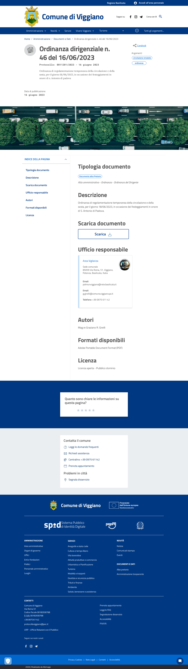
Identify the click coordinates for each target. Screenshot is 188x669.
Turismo (71, 569)
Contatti (28, 600)
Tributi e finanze (75, 582)
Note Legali (90, 659)
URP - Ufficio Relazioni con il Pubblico (41, 629)
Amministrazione (41, 39)
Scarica (103, 234)
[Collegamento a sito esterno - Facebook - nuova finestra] (130, 16)
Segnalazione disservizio (111, 614)
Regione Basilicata (116, 3)
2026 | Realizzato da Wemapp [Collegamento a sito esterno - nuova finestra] (38, 666)
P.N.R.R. (103, 623)
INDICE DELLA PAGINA (38, 159)
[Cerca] (160, 16)
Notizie (120, 546)
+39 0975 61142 (31, 619)
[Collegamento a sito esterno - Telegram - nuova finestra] (141, 16)
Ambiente (72, 587)
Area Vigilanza (90, 261)
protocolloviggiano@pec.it (36, 624)
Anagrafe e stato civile (78, 546)
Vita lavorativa (74, 555)
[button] (149, 3)
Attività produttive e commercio (82, 560)
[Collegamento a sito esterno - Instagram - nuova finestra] (135, 16)
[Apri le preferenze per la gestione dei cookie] (8, 661)
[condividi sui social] (139, 45)
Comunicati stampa (126, 550)
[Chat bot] (180, 661)
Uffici (26, 555)
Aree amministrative (33, 546)
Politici (27, 564)
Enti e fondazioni (31, 559)
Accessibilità (105, 619)
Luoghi (27, 573)
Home (27, 39)
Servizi (71, 540)
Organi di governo (32, 550)
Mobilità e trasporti (76, 573)
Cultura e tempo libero (78, 551)
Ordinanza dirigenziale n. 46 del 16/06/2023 (96, 39)
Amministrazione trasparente (130, 574)
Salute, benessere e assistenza (82, 591)
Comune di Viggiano (73, 16)
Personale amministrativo (36, 568)
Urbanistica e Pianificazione (80, 564)
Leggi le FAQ (105, 610)
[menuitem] (102, 30)
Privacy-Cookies (75, 659)
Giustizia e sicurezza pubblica (81, 578)
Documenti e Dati (62, 39)
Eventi (119, 555)
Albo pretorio (123, 569)
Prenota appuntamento (110, 605)
